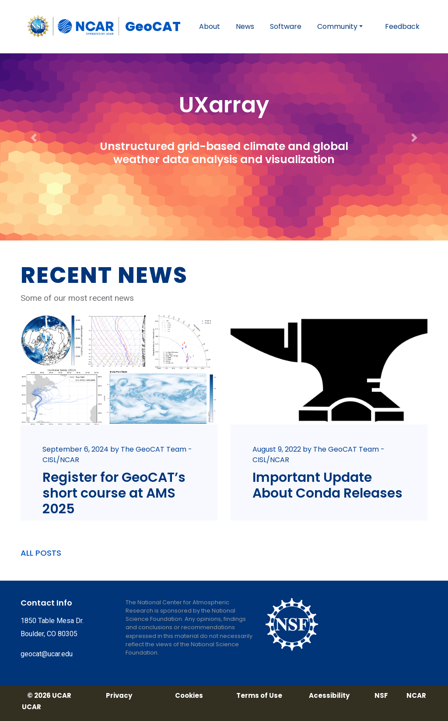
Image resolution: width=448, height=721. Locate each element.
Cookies (189, 696)
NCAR (416, 696)
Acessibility (329, 696)
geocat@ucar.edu (47, 654)
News (245, 26)
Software (285, 26)
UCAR (31, 707)
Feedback (402, 26)
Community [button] (337, 26)
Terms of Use (259, 696)
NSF (381, 696)
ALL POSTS (41, 552)
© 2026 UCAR (49, 696)
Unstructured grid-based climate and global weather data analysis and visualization (224, 153)
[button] (33, 120)
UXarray (224, 105)
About (209, 26)
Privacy (119, 696)
